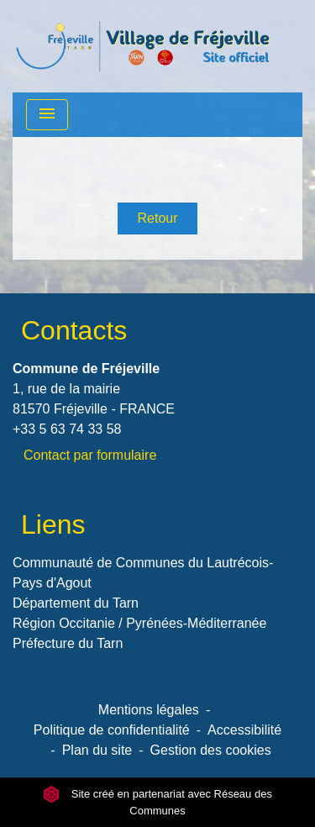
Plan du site (97, 750)
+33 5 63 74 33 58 (67, 429)
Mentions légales (148, 710)
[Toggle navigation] (47, 114)
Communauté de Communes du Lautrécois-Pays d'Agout (143, 573)
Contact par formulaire (90, 455)
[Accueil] (142, 46)
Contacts (74, 330)
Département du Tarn (76, 603)
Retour (157, 218)
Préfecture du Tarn (68, 643)
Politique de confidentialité (112, 730)
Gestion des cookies (210, 750)
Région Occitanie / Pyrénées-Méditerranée (139, 623)
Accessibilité (244, 730)
